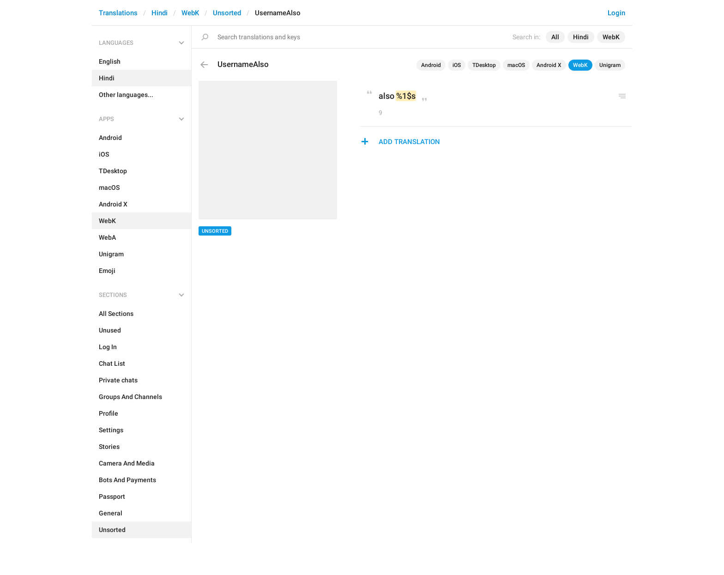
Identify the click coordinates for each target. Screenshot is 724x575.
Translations (118, 13)
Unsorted (227, 13)
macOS (516, 65)
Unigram (610, 65)
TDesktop (484, 65)
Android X (549, 65)
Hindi (159, 13)
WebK (190, 13)
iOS (456, 65)
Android (431, 65)
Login (616, 13)
